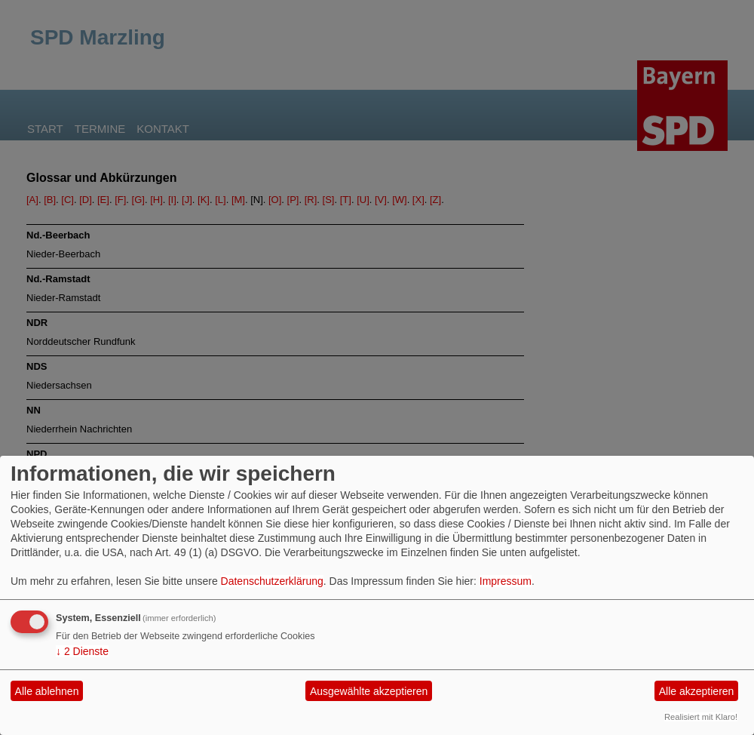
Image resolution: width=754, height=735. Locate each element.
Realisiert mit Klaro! (700, 716)
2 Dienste (82, 651)
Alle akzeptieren (696, 691)
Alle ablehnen (47, 691)
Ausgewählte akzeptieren (369, 691)
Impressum (506, 581)
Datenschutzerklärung (272, 581)
